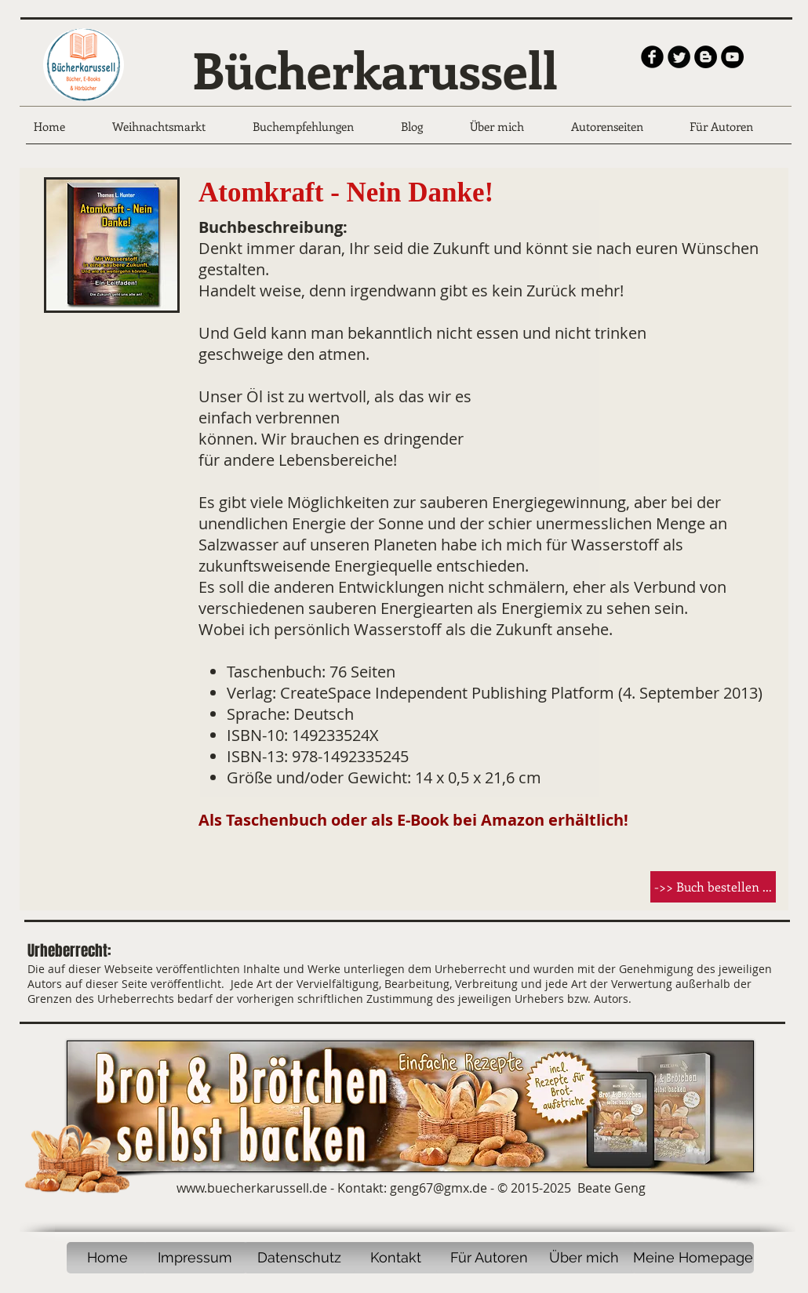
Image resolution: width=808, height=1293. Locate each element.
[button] (713, 887)
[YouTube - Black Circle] (732, 56)
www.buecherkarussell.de (252, 1188)
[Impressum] (195, 1257)
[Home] (107, 1257)
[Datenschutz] (299, 1257)
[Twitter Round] (679, 56)
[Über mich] (584, 1257)
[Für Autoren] (489, 1257)
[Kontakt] (395, 1257)
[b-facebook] (652, 56)
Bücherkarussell (375, 69)
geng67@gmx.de (438, 1188)
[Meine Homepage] (692, 1257)
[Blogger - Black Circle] (705, 56)
